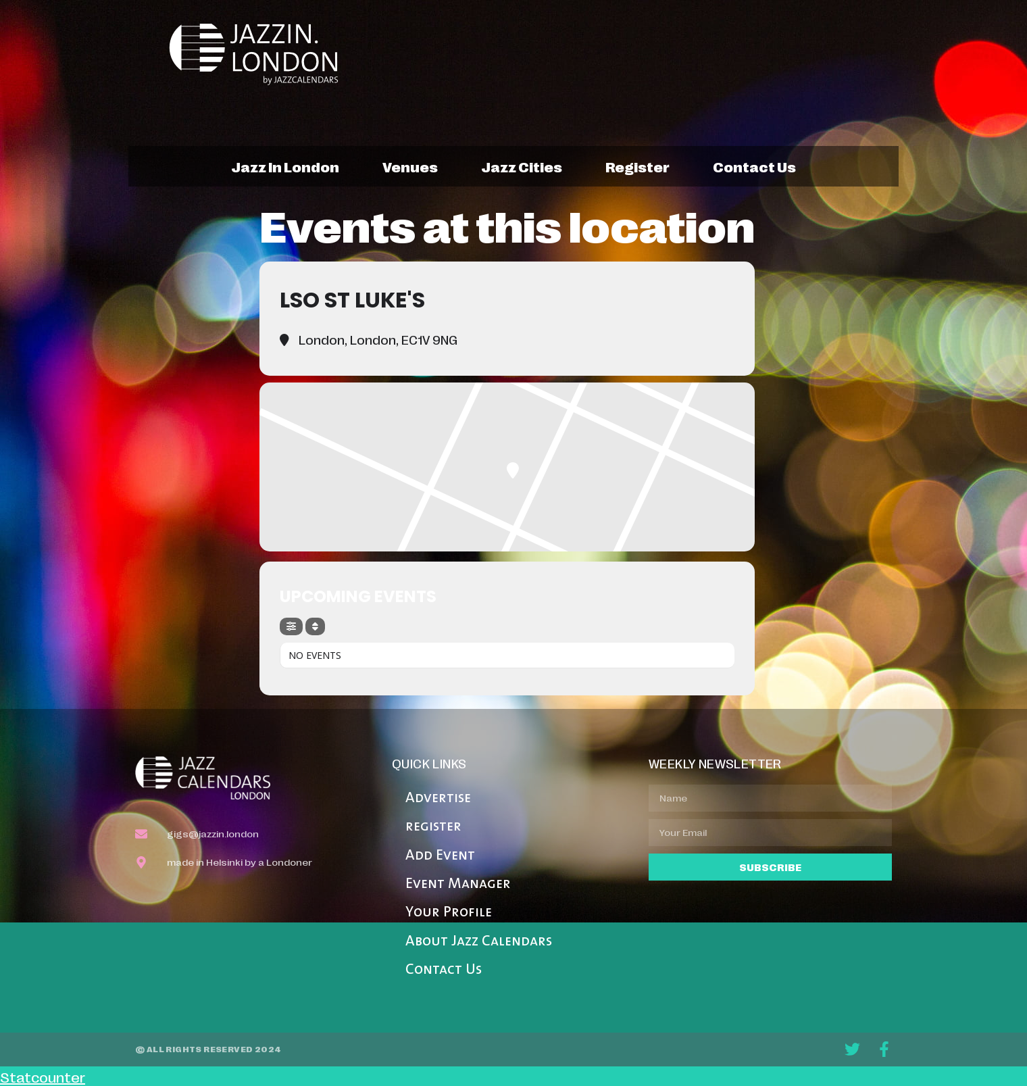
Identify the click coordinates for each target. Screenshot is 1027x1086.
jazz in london (285, 166)
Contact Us (443, 970)
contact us (754, 166)
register (637, 166)
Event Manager (458, 884)
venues (410, 166)
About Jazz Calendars (478, 941)
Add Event (440, 856)
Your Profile (448, 912)
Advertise (438, 798)
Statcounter (42, 1076)
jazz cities (521, 166)
